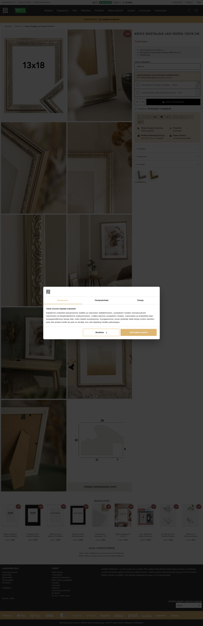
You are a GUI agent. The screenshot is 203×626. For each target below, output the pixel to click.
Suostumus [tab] (62, 300)
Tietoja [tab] (140, 300)
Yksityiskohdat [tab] (101, 300)
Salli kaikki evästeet (138, 332)
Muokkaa (101, 332)
